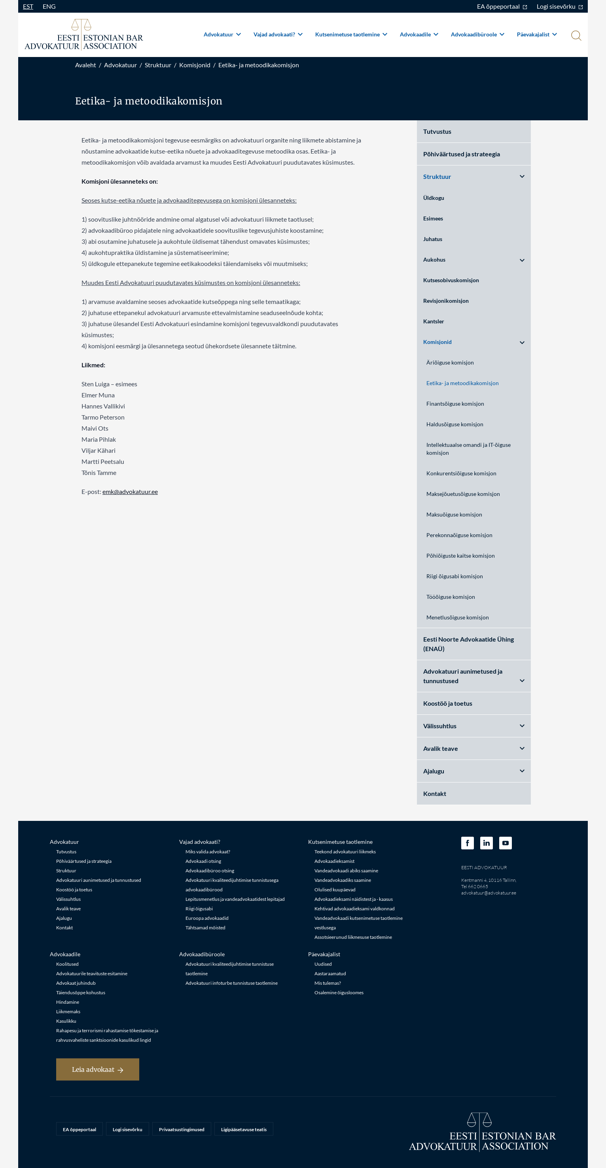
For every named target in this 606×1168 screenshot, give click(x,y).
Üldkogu (433, 197)
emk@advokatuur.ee (130, 491)
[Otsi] (575, 36)
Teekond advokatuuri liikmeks (345, 852)
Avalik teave (474, 748)
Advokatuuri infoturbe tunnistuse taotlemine (232, 983)
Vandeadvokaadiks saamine (342, 880)
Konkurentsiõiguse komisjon (461, 473)
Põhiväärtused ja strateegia (461, 154)
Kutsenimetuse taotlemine (351, 34)
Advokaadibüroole (477, 34)
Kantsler (433, 321)
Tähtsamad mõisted (205, 928)
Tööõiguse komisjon (450, 596)
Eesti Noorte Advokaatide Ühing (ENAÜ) (468, 643)
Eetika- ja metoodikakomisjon (258, 64)
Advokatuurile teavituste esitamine (91, 973)
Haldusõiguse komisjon (454, 424)
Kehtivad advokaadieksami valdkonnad (354, 909)
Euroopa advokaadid (207, 918)
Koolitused (67, 964)
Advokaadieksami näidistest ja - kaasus (353, 899)
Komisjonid (194, 64)
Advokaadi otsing (203, 861)
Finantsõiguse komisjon (455, 403)
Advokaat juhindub (76, 983)
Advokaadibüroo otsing (210, 871)
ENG (49, 6)
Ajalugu (474, 771)
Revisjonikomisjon (446, 300)
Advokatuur (222, 34)
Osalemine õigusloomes (339, 992)
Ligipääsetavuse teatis (244, 1129)
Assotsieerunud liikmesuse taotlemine (353, 937)
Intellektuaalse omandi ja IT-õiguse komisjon (468, 448)
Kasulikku (66, 1021)
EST (28, 6)
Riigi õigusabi (199, 909)
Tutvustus (437, 131)
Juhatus (432, 238)
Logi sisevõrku (560, 6)
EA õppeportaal (502, 6)
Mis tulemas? (327, 983)
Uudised (323, 964)
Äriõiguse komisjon (450, 362)
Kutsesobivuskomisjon (451, 280)
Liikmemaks (68, 1011)
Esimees (433, 218)
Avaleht (85, 64)
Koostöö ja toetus (447, 703)
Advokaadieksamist (334, 861)
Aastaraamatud (330, 973)
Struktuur (158, 64)
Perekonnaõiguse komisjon (459, 535)
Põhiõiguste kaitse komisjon (460, 555)
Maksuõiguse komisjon (454, 514)
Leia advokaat (97, 1069)
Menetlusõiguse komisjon (457, 617)
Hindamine (67, 1002)
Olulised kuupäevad (335, 890)
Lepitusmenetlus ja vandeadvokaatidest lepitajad (235, 899)
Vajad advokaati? (278, 34)
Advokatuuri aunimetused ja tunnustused (474, 675)
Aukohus (474, 259)
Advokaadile (419, 34)
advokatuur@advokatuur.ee (488, 893)
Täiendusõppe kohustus (80, 992)
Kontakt (434, 793)
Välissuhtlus (474, 725)
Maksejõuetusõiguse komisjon (463, 493)
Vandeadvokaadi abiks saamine (346, 871)
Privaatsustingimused (182, 1129)
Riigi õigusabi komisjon (454, 576)
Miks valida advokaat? (208, 852)
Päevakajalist (537, 34)
